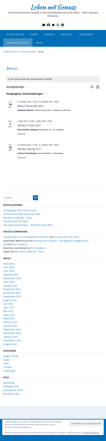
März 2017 (9, 318)
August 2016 (10, 344)
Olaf (5, 244)
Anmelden (9, 382)
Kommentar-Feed (13, 390)
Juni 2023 (9, 267)
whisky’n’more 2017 (29, 125)
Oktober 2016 (10, 336)
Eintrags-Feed (11, 386)
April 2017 (8, 315)
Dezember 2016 (12, 329)
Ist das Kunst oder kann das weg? (21, 214)
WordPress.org (11, 393)
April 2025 (9, 263)
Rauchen (67, 34)
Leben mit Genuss (53, 7)
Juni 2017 (8, 307)
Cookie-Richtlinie (91, 432)
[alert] (53, 79)
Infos (39, 43)
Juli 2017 (8, 303)
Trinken (49, 34)
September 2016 (12, 340)
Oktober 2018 (10, 274)
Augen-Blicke (15, 34)
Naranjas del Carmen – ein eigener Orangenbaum (61, 240)
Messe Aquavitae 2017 (30, 106)
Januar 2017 (10, 325)
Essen (34, 34)
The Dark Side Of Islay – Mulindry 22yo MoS (27, 225)
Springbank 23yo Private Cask (19, 210)
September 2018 (12, 278)
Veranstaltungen (18, 43)
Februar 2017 (10, 322)
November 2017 (12, 293)
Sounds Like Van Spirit (15, 221)
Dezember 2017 (12, 289)
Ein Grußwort (20, 244)
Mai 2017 (8, 311)
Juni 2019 (8, 271)
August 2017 (10, 300)
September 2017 (12, 296)
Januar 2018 (10, 285)
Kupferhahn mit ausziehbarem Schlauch (26, 237)
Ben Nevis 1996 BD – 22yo (17, 217)
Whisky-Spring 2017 (29, 148)
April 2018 (9, 282)
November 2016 (12, 333)
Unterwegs (86, 34)
